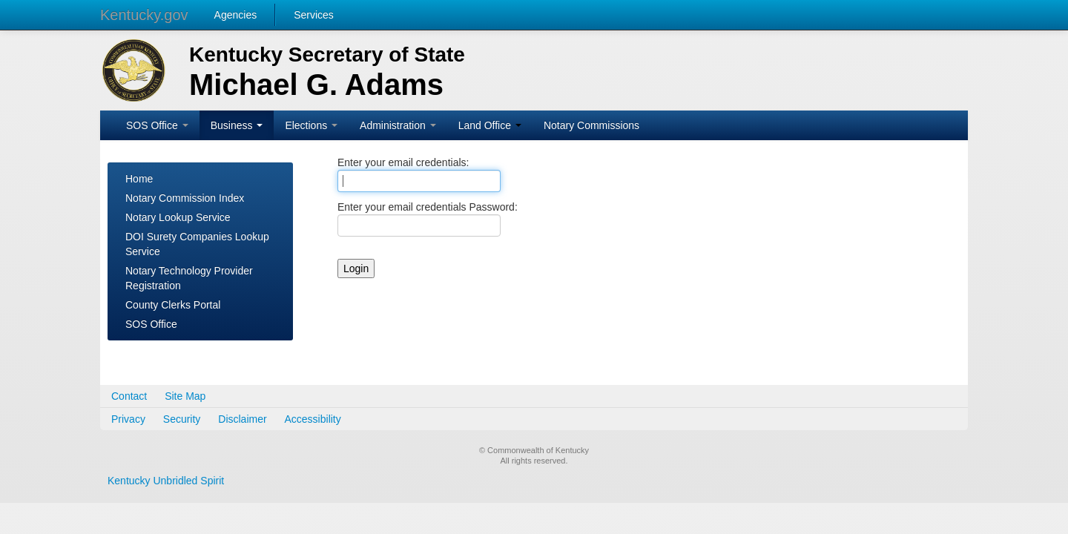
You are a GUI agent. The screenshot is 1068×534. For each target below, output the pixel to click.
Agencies (235, 15)
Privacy (128, 419)
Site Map (185, 396)
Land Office (489, 125)
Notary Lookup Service (178, 217)
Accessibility (313, 419)
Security (182, 419)
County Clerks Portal (172, 305)
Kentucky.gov (144, 15)
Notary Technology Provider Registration (189, 278)
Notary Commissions (591, 125)
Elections (311, 125)
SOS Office (157, 125)
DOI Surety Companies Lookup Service (197, 244)
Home (139, 179)
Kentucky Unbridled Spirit (166, 481)
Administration (398, 125)
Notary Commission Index (184, 198)
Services (314, 15)
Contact (129, 396)
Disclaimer (242, 419)
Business (237, 125)
